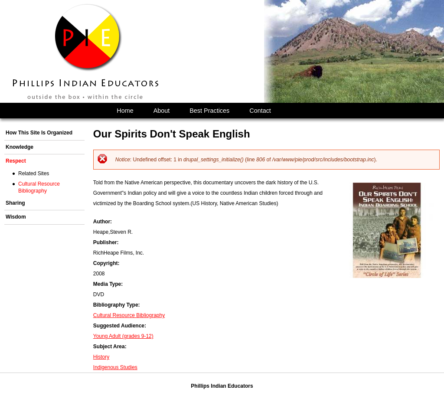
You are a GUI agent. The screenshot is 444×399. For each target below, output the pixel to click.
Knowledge (19, 147)
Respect (16, 161)
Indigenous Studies (115, 367)
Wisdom (16, 217)
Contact (260, 110)
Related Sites (33, 173)
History (101, 357)
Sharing (15, 203)
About (161, 110)
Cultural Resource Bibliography (129, 315)
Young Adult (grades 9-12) (123, 336)
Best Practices (209, 110)
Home (125, 110)
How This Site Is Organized (39, 133)
